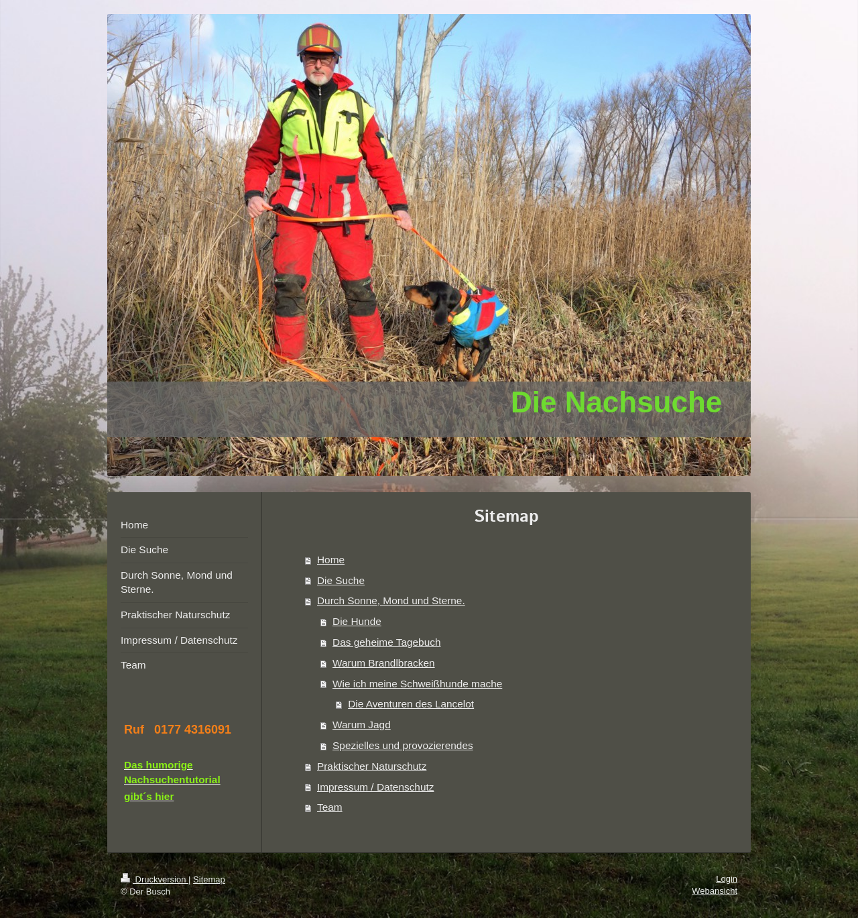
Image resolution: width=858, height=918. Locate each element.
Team (330, 807)
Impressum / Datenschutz (375, 787)
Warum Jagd (361, 724)
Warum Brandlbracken (383, 663)
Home (331, 559)
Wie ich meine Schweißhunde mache (417, 683)
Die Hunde (356, 621)
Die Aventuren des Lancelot (411, 703)
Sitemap (209, 879)
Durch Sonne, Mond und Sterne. (391, 600)
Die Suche (341, 580)
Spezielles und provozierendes (402, 745)
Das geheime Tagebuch (386, 642)
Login (726, 879)
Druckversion (154, 879)
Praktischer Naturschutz (371, 766)
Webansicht (714, 891)
